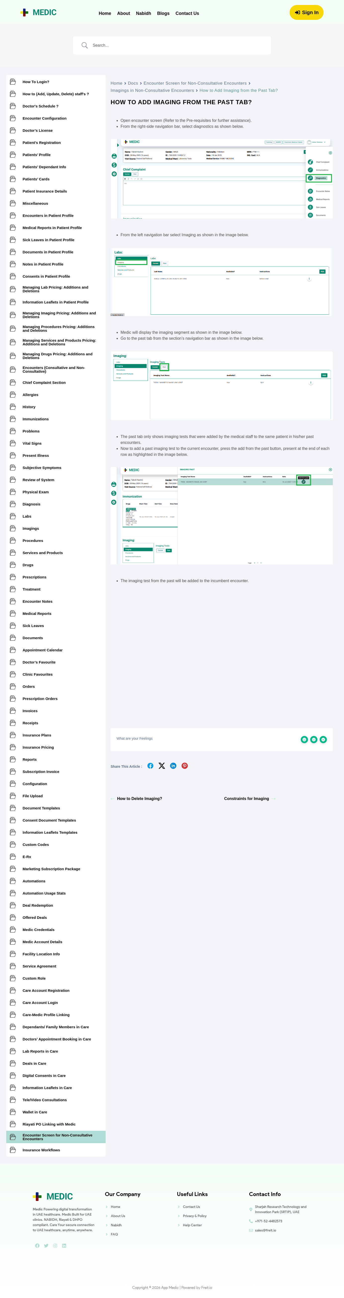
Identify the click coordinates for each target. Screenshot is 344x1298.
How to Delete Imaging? (136, 799)
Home (105, 13)
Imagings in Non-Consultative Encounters (152, 90)
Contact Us (187, 13)
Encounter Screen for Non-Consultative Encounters (195, 83)
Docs (133, 83)
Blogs (163, 13)
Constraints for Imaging (249, 799)
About (123, 13)
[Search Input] (178, 45)
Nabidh (143, 13)
